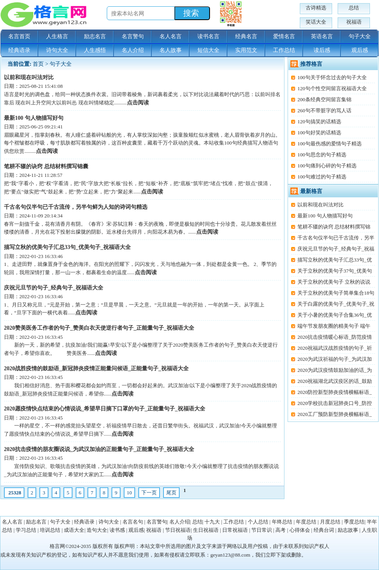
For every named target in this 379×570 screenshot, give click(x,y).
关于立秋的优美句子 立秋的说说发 (330, 283)
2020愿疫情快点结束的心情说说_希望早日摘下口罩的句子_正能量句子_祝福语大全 (104, 409)
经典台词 (324, 530)
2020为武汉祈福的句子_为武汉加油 (331, 360)
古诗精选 (316, 8)
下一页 (149, 493)
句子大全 (360, 36)
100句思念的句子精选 (321, 155)
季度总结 (354, 522)
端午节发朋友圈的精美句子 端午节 (330, 327)
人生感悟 (95, 50)
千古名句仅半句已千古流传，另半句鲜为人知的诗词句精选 (75, 207)
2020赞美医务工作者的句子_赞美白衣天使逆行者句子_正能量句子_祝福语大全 (99, 328)
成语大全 (74, 530)
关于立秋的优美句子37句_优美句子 (331, 272)
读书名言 (208, 36)
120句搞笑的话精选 (319, 121)
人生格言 (57, 36)
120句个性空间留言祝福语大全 (332, 88)
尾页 (171, 493)
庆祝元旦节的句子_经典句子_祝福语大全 (53, 288)
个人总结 (258, 522)
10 (129, 493)
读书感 (117, 530)
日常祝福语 (235, 530)
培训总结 (50, 530)
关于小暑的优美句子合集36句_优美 (331, 316)
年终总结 (282, 522)
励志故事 (348, 530)
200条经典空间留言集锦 (324, 99)
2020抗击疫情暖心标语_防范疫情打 (331, 338)
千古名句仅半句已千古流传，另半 (335, 238)
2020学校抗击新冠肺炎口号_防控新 (331, 404)
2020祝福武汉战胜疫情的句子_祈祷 (331, 349)
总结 (354, 8)
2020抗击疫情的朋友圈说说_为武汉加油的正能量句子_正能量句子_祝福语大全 (99, 449)
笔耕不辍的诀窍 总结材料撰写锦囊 (46, 166)
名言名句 (133, 522)
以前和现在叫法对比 (29, 77)
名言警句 (133, 36)
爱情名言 (284, 36)
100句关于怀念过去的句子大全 (332, 77)
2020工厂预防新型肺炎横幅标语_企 (331, 415)
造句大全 (97, 530)
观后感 (359, 50)
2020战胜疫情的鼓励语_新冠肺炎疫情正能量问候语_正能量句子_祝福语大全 (96, 368)
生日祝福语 (206, 530)
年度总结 (306, 522)
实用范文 (246, 50)
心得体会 (300, 530)
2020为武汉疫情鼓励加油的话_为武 (331, 371)
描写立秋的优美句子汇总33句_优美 (331, 261)
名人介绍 (133, 50)
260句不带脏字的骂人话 (324, 110)
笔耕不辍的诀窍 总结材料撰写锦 (333, 227)
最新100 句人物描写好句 (33, 118)
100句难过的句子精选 (321, 177)
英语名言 (322, 36)
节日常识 (261, 530)
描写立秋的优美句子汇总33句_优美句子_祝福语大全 (67, 247)
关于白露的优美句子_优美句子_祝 (335, 304)
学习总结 (26, 530)
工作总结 (284, 50)
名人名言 (171, 36)
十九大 (212, 522)
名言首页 (19, 36)
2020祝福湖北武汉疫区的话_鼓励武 (331, 382)
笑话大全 (316, 22)
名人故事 (171, 50)
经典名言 (246, 36)
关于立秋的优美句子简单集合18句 (335, 293)
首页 (38, 64)
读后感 (322, 50)
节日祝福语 (178, 530)
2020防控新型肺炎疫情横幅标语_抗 (331, 393)
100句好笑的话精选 (319, 133)
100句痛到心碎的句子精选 (327, 166)
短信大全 (208, 50)
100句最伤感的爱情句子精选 (329, 144)
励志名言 (95, 36)
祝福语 (354, 22)
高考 (280, 530)
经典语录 (19, 50)
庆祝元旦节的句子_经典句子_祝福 (335, 249)
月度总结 (330, 522)
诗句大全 (57, 50)
